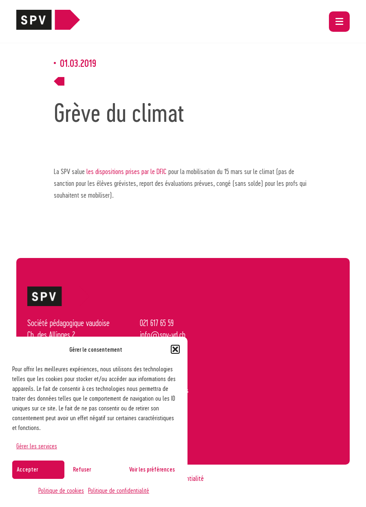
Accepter (27, 469)
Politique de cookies (61, 490)
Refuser (82, 469)
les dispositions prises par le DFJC (126, 171)
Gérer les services (36, 446)
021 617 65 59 (157, 323)
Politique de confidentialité (118, 490)
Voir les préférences (152, 469)
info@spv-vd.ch (162, 334)
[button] (175, 349)
